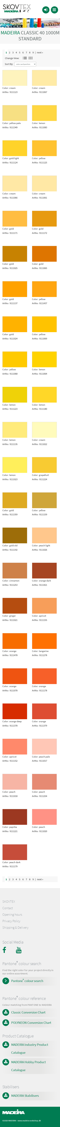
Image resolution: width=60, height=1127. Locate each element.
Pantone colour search (27, 980)
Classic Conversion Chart (28, 1012)
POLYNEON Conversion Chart (31, 1022)
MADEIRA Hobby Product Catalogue (28, 1066)
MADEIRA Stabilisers (25, 1095)
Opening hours (12, 914)
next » (40, 52)
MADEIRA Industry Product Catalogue (29, 1048)
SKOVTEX (8, 902)
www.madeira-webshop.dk (29, 1120)
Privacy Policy (11, 921)
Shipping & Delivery (15, 927)
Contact (7, 908)
